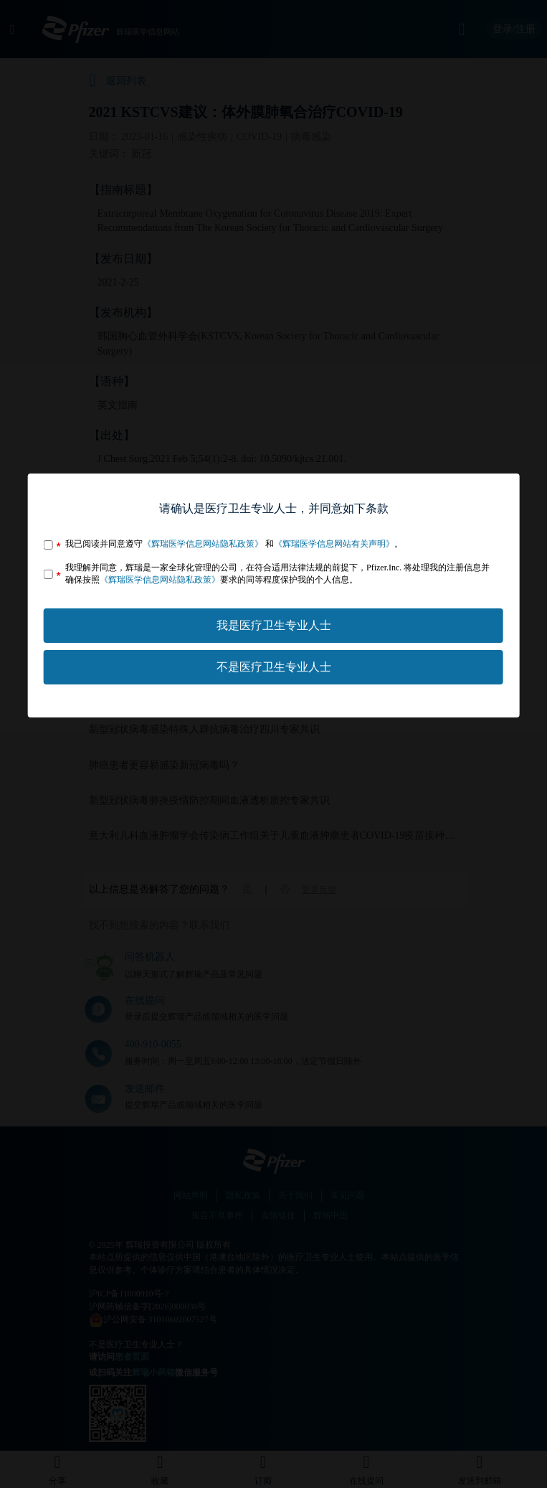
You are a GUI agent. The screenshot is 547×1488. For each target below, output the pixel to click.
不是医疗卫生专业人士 (274, 667)
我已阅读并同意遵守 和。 (234, 544)
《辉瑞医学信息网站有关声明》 (334, 544)
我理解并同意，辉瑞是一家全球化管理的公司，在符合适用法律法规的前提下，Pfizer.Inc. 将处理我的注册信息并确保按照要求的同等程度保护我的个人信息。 (277, 573)
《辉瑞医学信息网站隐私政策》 (203, 544)
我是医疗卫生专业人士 (274, 625)
